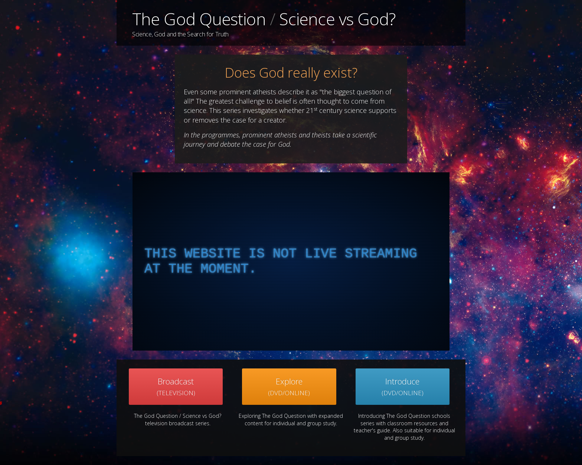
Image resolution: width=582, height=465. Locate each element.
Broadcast (176, 386)
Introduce (403, 386)
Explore (289, 386)
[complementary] (291, 261)
